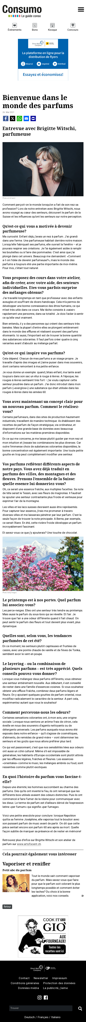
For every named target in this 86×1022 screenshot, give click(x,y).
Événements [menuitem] (14, 29)
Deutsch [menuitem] (29, 1017)
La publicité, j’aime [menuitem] (55, 988)
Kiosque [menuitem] (52, 29)
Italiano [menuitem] (56, 1017)
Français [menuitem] (43, 1017)
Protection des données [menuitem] (59, 983)
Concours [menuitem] (72, 29)
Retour (7, 906)
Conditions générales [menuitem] (25, 983)
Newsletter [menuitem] (41, 978)
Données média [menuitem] (28, 988)
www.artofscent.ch (29, 844)
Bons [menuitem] (35, 29)
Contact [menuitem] (24, 978)
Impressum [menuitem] (59, 978)
